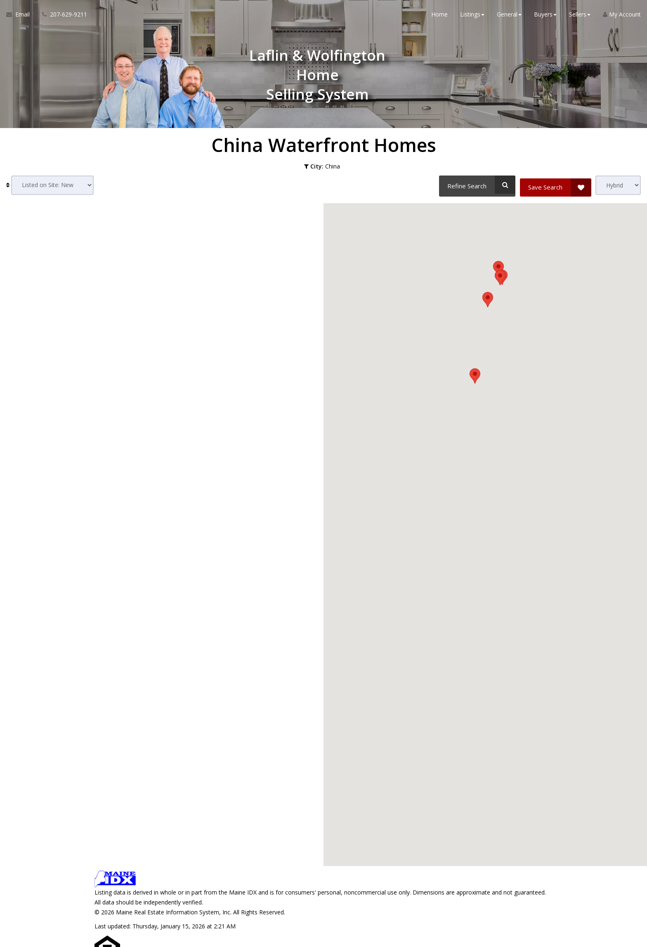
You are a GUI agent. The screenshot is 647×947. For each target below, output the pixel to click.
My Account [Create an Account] (622, 16)
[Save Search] (555, 185)
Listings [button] (472, 16)
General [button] (509, 16)
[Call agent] (61, 16)
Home (439, 16)
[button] (475, 581)
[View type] (618, 185)
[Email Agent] (21, 16)
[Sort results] (52, 185)
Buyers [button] (545, 16)
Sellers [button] (579, 16)
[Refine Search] (476, 185)
